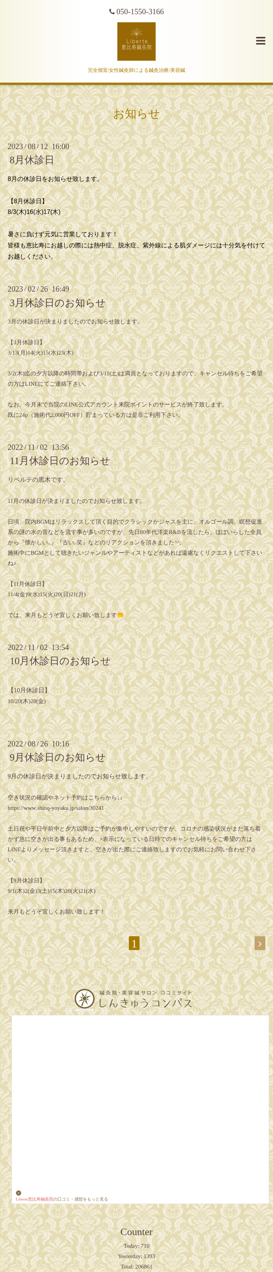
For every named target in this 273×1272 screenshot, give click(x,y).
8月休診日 (32, 160)
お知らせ (136, 113)
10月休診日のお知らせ (60, 661)
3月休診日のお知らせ (58, 302)
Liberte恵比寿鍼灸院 (34, 1195)
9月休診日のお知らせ (58, 757)
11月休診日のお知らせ (60, 460)
